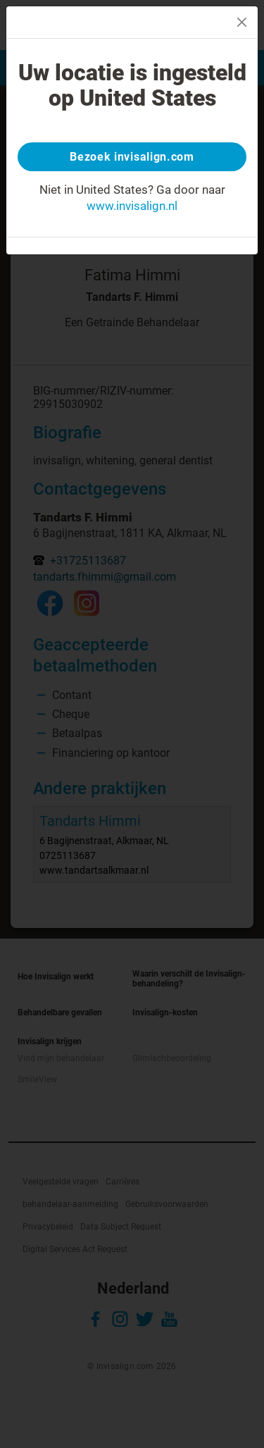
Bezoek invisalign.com (132, 156)
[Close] (242, 22)
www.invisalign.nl (132, 206)
